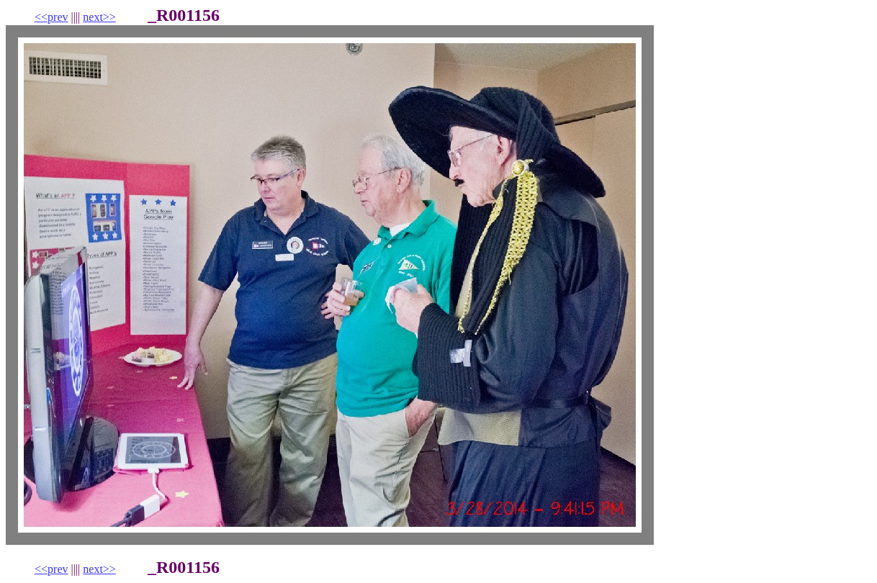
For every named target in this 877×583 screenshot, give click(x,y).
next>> (99, 17)
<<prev (51, 17)
